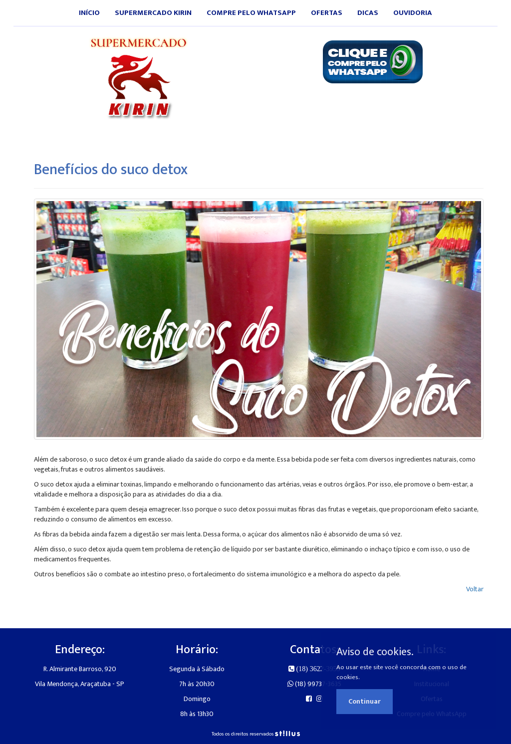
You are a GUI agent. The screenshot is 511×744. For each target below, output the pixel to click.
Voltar (475, 589)
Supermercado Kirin (153, 12)
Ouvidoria (412, 12)
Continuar (364, 701)
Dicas (367, 12)
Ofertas (326, 12)
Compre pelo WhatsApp (251, 12)
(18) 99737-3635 (314, 684)
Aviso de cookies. (375, 652)
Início (89, 12)
